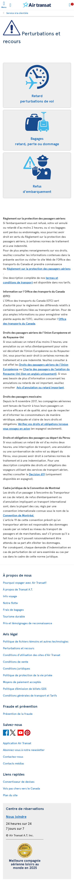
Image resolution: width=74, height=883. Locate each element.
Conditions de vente (15, 662)
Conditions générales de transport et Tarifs (30, 695)
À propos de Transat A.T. (18, 589)
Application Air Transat (17, 743)
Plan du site (10, 795)
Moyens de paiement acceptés (22, 682)
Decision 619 (37, 474)
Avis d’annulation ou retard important (40, 387)
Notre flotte (10, 603)
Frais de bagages (13, 610)
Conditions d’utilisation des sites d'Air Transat (31, 655)
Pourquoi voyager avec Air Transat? (24, 582)
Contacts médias (13, 763)
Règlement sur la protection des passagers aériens (38, 269)
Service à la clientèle (17, 12)
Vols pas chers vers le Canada (21, 788)
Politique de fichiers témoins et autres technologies (35, 641)
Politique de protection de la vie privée (27, 675)
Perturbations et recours (18, 648)
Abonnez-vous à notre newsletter (24, 750)
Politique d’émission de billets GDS (24, 689)
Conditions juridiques (16, 668)
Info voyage (10, 596)
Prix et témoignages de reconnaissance (27, 623)
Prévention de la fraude (18, 714)
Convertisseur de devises (18, 781)
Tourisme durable (14, 616)
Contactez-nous (13, 756)
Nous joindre (16, 816)
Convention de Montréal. (18, 515)
